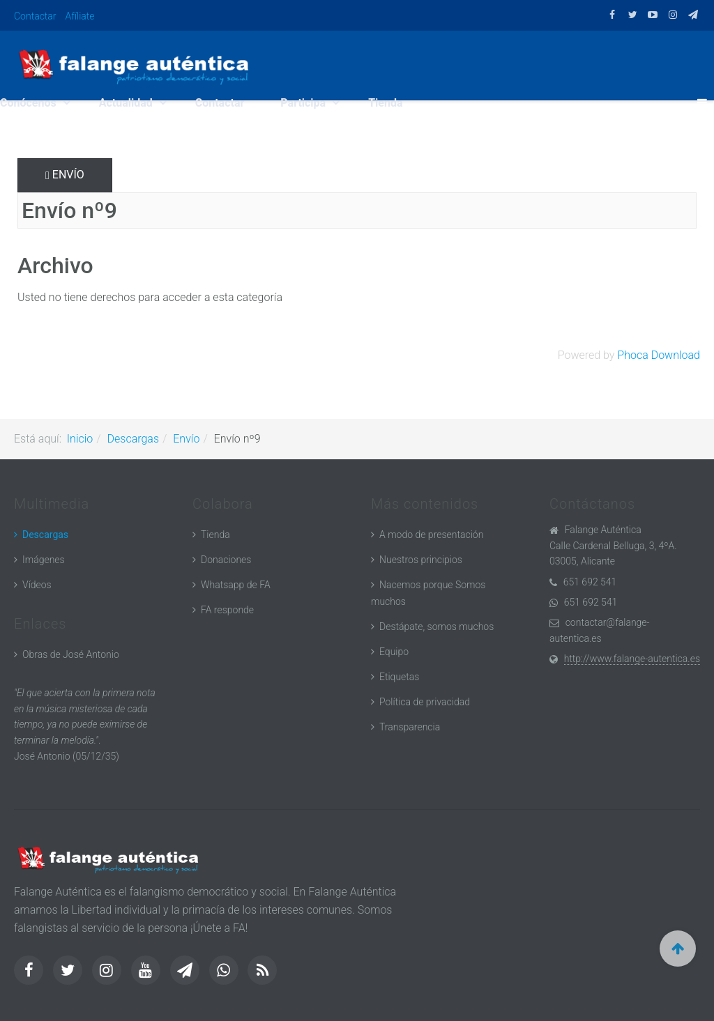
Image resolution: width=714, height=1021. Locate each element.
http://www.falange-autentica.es (632, 658)
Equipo (394, 651)
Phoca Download (658, 355)
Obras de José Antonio (70, 654)
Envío (64, 174)
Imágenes (43, 559)
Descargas (133, 438)
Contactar (35, 16)
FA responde (227, 609)
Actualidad (127, 102)
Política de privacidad (424, 701)
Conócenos (29, 102)
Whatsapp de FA (236, 584)
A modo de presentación (431, 534)
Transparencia (409, 726)
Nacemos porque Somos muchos (428, 593)
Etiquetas (399, 676)
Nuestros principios (420, 559)
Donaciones (226, 559)
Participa (304, 102)
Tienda (385, 102)
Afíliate (80, 16)
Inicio (80, 438)
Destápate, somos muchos (436, 626)
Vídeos (37, 584)
